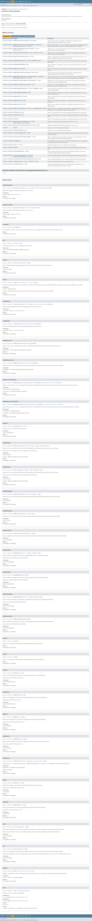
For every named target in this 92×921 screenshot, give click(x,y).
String (20, 68)
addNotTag (16, 100)
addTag (15, 112)
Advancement (25, 40)
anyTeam (15, 118)
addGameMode (16, 60)
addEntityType (17, 48)
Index (26, 1)
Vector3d (19, 161)
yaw (14, 164)
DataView (21, 130)
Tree (16, 1)
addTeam (15, 114)
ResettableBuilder (60, 16)
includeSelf (16, 140)
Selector (13, 16)
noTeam (15, 147)
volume (15, 161)
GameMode (34, 60)
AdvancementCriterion (19, 46)
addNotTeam (16, 104)
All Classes (3, 4)
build (14, 127)
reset (4, 172)
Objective (24, 108)
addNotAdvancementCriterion (21, 76)
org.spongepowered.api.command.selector (17, 9)
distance (15, 132)
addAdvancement (17, 40)
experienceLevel (17, 136)
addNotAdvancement (18, 72)
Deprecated (21, 1)
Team (21, 104)
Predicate (22, 56)
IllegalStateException (23, 890)
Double (24, 132)
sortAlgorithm (17, 155)
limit (14, 144)
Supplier (24, 48)
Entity (27, 56)
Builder (36, 16)
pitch (14, 151)
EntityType (30, 48)
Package (8, 1)
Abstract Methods (29, 36)
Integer (39, 108)
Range (35, 108)
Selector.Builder (49, 16)
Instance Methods (17, 36)
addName (15, 68)
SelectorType (16, 122)
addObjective (16, 108)
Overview (2, 1)
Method (19, 5)
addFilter (16, 56)
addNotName (16, 96)
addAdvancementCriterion (20, 44)
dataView (15, 130)
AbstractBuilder (5, 16)
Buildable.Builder (22, 16)
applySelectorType (18, 121)
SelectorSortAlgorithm (19, 156)
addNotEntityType (18, 80)
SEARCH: (75, 4)
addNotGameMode (17, 88)
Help (29, 1)
